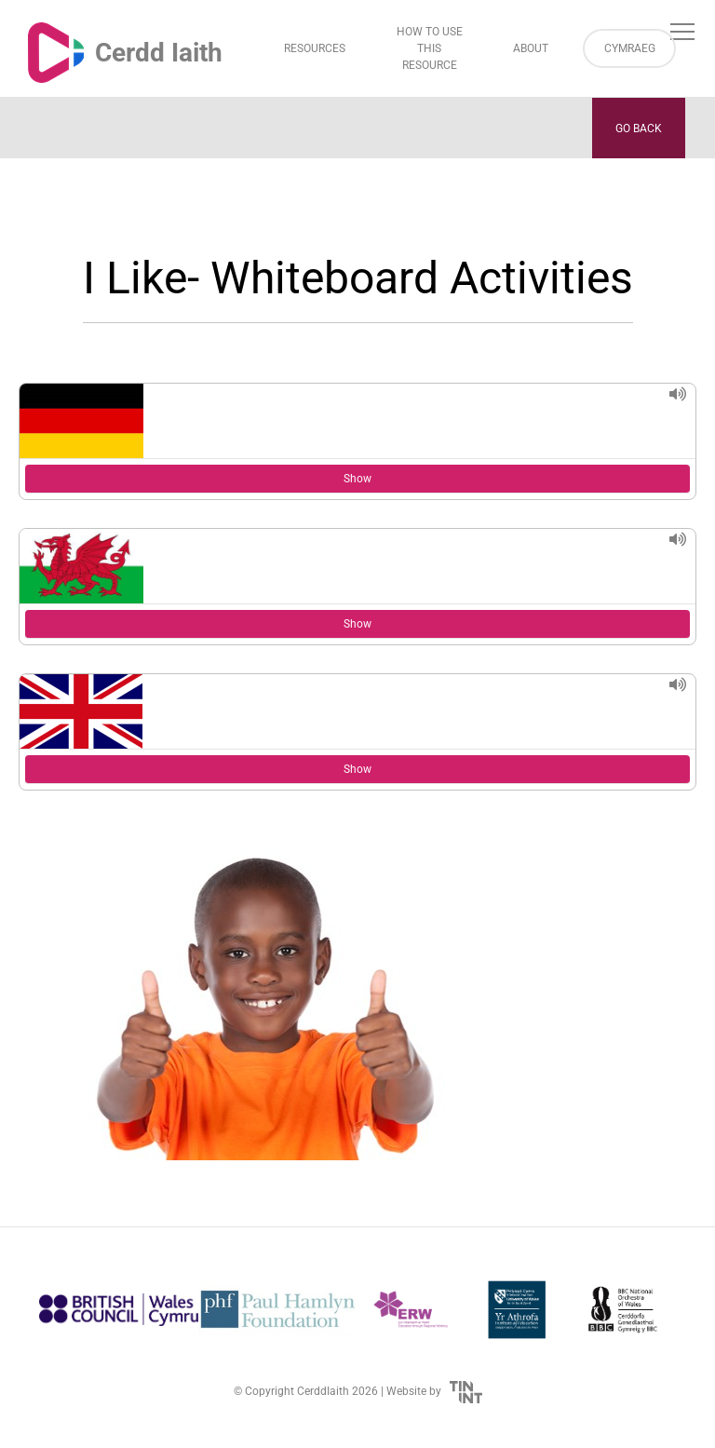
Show (357, 478)
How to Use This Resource (430, 48)
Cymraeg (629, 48)
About (530, 48)
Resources (314, 48)
